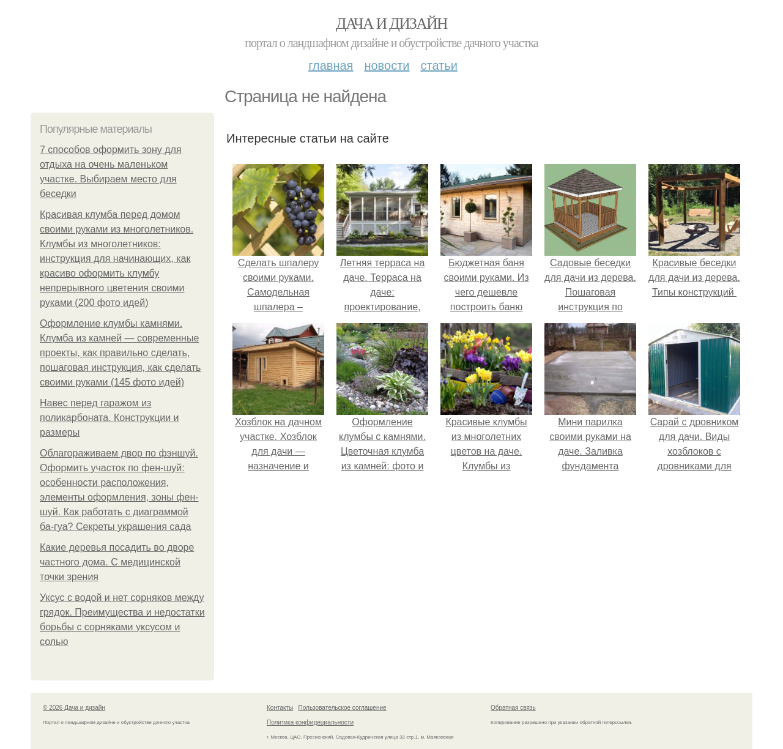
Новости (386, 65)
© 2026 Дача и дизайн (74, 707)
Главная (330, 65)
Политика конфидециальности (310, 722)
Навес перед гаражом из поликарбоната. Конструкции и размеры (109, 418)
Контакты (280, 707)
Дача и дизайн (391, 23)
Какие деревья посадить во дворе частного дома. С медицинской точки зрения (117, 562)
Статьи (438, 65)
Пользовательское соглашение (343, 707)
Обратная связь (513, 707)
